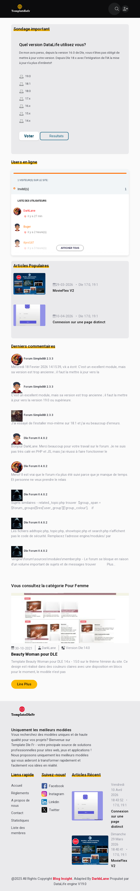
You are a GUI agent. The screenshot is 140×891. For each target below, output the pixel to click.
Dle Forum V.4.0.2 (35, 438)
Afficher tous (70, 248)
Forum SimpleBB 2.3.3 (38, 358)
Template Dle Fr (22, 745)
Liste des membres (18, 830)
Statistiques (20, 820)
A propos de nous (20, 803)
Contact (17, 813)
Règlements (20, 793)
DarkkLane (100, 879)
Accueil (16, 785)
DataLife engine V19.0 (70, 884)
